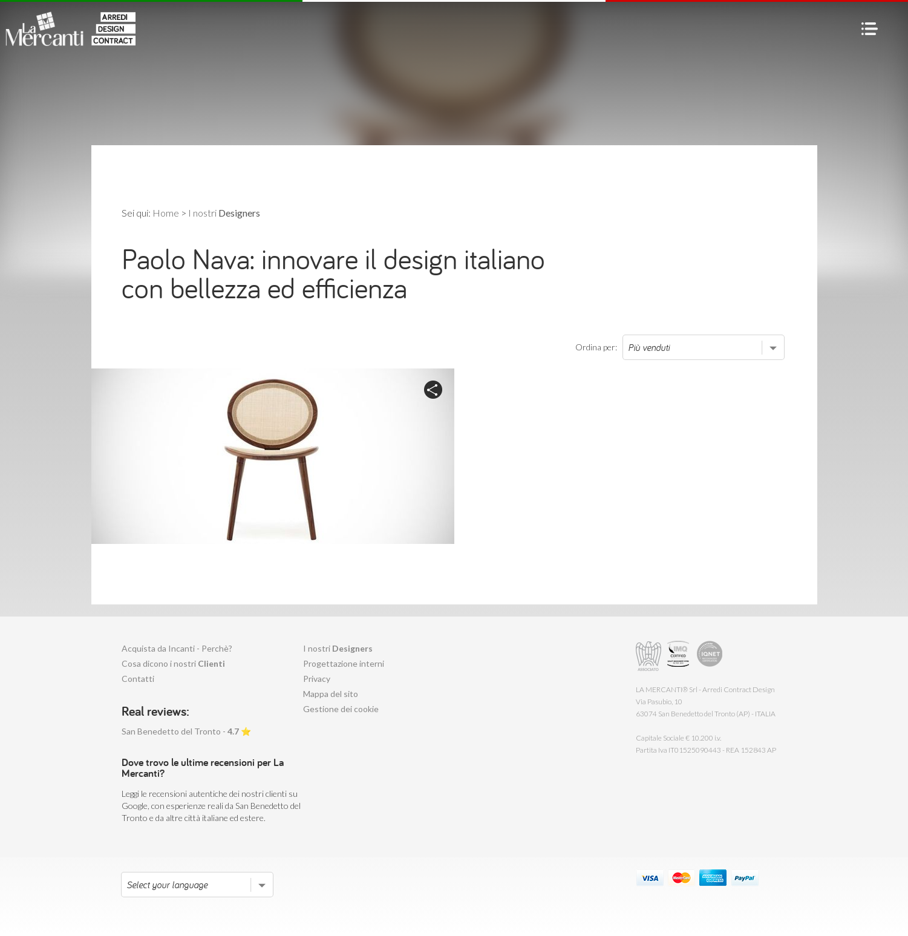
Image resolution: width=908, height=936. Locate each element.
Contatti (138, 678)
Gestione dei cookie (341, 709)
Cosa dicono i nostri (173, 663)
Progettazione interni (343, 663)
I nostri (338, 648)
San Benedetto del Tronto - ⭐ (186, 731)
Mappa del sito (330, 694)
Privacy (316, 678)
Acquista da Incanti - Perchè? (177, 648)
